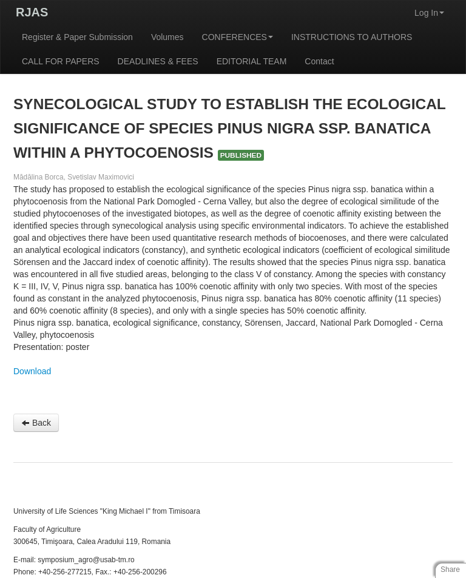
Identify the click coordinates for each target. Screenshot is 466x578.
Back (36, 423)
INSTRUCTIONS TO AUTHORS (351, 37)
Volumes (167, 37)
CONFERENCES (237, 37)
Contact (319, 61)
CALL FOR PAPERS (61, 61)
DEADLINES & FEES (158, 61)
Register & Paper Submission (77, 37)
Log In (429, 13)
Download (32, 371)
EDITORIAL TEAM (252, 61)
